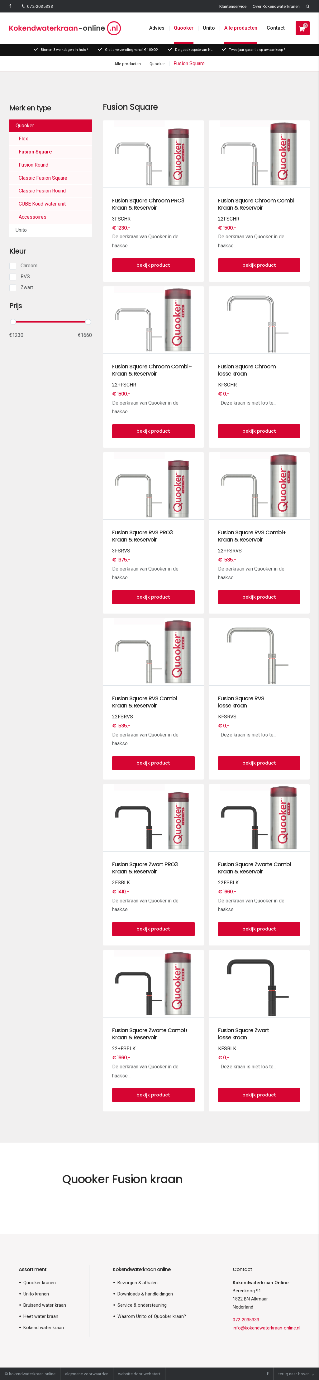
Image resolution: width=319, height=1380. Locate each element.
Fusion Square (189, 63)
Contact (276, 28)
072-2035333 (37, 6)
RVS (25, 276)
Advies (156, 28)
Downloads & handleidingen (145, 1294)
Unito (209, 28)
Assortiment (32, 1269)
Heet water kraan (40, 1316)
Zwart (27, 287)
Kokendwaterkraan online (141, 1269)
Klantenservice (232, 6)
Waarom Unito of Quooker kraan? (151, 1316)
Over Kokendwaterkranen (276, 6)
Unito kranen (36, 1294)
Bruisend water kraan (44, 1305)
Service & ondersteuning (142, 1305)
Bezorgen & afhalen (137, 1282)
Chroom (29, 266)
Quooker (183, 28)
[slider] (13, 322)
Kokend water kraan (43, 1327)
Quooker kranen (39, 1282)
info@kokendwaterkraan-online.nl (266, 1328)
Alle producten (240, 28)
